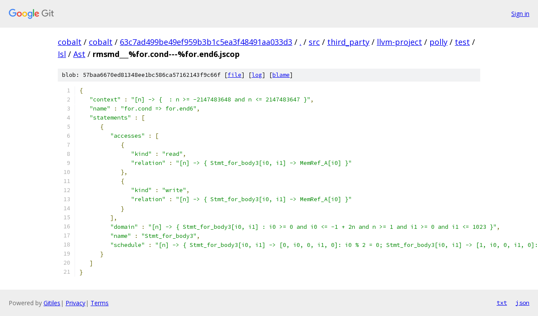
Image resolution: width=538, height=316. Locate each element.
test (462, 42)
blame (281, 75)
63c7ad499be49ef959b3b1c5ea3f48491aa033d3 (206, 42)
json (522, 303)
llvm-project (399, 42)
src (314, 42)
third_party (348, 42)
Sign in (520, 13)
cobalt (69, 42)
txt (502, 303)
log (257, 75)
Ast (79, 54)
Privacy (75, 303)
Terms (100, 303)
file (234, 75)
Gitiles (52, 303)
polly (438, 42)
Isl (62, 54)
